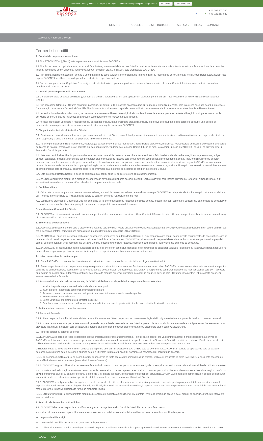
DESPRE (116, 25)
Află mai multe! (183, 4)
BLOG (198, 25)
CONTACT (213, 25)
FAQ (53, 436)
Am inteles (165, 4)
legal (42, 436)
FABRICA (182, 25)
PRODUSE (135, 25)
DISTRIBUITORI (159, 25)
